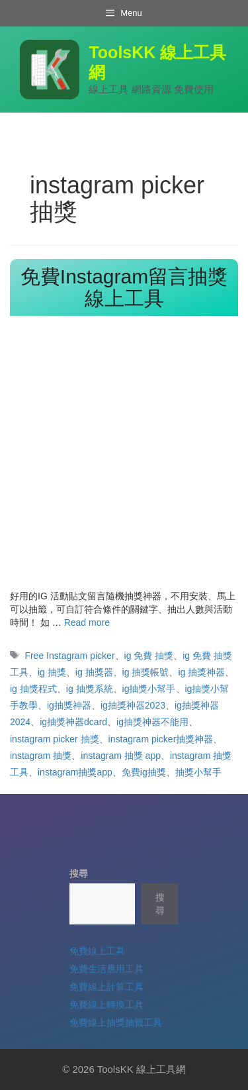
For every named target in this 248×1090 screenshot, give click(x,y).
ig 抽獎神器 (201, 672)
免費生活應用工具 (106, 969)
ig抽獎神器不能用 (152, 722)
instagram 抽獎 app (121, 755)
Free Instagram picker (69, 655)
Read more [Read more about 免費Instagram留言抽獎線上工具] (87, 622)
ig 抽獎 (52, 672)
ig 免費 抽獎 (149, 655)
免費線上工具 (97, 951)
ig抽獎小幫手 (149, 688)
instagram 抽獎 (40, 755)
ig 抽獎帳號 (145, 672)
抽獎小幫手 (198, 772)
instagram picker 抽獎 (54, 739)
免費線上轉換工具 (106, 1004)
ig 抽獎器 (94, 672)
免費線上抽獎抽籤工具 (115, 1022)
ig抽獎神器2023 (133, 705)
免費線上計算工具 (106, 986)
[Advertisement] (124, 458)
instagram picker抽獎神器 (161, 739)
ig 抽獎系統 (89, 688)
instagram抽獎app (75, 772)
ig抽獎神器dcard (73, 722)
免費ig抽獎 (144, 772)
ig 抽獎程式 (33, 688)
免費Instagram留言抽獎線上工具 (124, 287)
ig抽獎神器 (69, 705)
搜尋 (78, 873)
